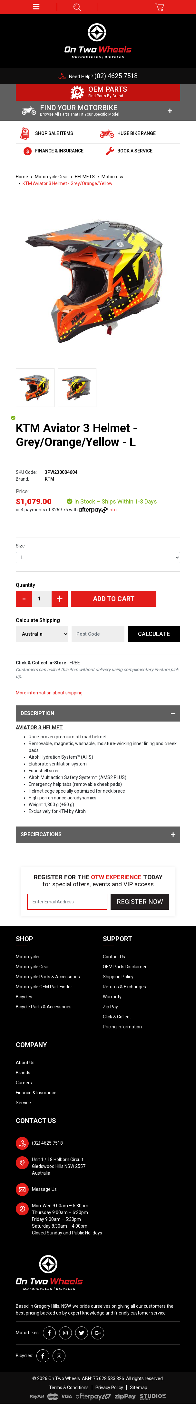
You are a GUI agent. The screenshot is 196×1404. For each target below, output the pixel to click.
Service (23, 1102)
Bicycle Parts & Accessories (44, 1006)
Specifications (98, 835)
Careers (24, 1082)
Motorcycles (28, 956)
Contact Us (114, 956)
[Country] (42, 634)
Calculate (154, 633)
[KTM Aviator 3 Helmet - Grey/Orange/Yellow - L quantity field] (42, 599)
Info (113, 509)
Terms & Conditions (69, 1387)
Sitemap (138, 1387)
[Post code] (98, 634)
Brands (23, 1072)
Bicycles (24, 996)
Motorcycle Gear (32, 966)
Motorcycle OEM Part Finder (44, 986)
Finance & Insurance (36, 1092)
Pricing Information (122, 1026)
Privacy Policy (109, 1387)
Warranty (112, 996)
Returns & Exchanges (124, 986)
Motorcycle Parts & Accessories (48, 976)
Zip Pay (110, 1006)
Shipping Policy (118, 976)
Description (98, 713)
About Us (25, 1062)
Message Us (44, 1189)
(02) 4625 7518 (47, 1143)
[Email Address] (67, 902)
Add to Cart (113, 599)
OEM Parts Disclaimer (125, 966)
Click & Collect (117, 1016)
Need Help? (103, 76)
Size (20, 545)
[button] (36, 7)
